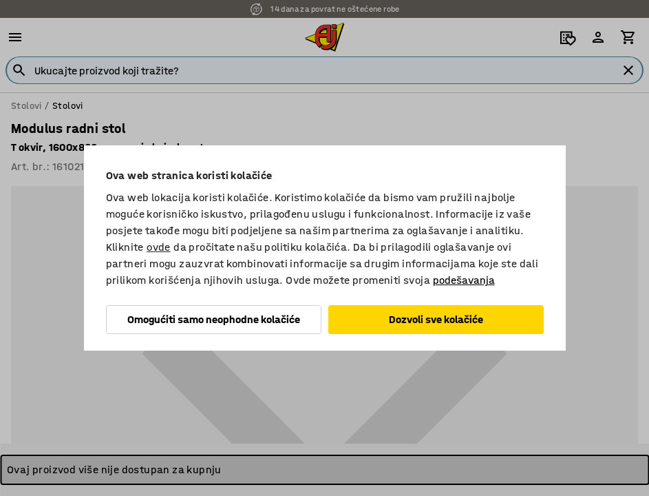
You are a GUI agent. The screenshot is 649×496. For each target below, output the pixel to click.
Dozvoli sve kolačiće (436, 319)
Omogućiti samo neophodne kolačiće (213, 319)
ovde (159, 247)
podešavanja (464, 280)
